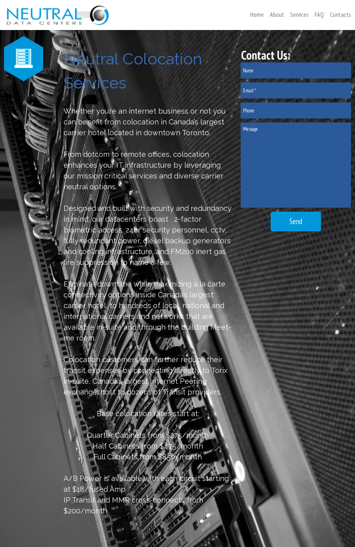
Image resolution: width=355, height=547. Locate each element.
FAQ (319, 14)
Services (299, 14)
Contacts (340, 14)
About (277, 14)
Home (257, 14)
